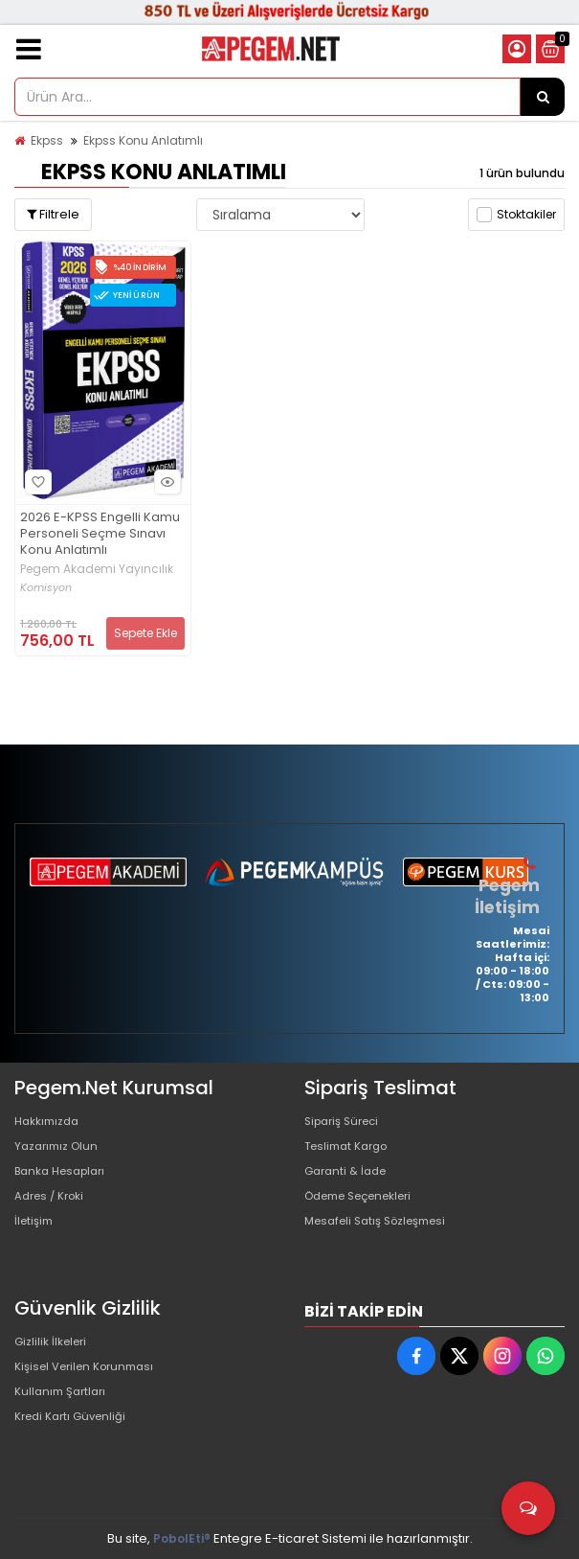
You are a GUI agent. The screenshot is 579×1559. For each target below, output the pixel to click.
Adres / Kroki (54, 1213)
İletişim (35, 1243)
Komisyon (46, 588)
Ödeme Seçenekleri (367, 1213)
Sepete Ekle (145, 633)
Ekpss (47, 140)
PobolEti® (181, 1538)
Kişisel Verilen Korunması (91, 1373)
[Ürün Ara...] (543, 97)
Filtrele (53, 214)
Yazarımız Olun (60, 1151)
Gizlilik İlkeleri (54, 1343)
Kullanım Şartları (64, 1404)
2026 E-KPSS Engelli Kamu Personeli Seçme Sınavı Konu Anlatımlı (100, 534)
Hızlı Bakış (164, 481)
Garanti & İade (349, 1182)
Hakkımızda (50, 1121)
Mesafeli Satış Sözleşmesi (384, 1243)
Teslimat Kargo (351, 1151)
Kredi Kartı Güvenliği (76, 1435)
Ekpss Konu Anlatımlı (143, 140)
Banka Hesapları (65, 1182)
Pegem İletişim (509, 895)
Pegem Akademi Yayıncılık (96, 569)
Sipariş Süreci (346, 1121)
